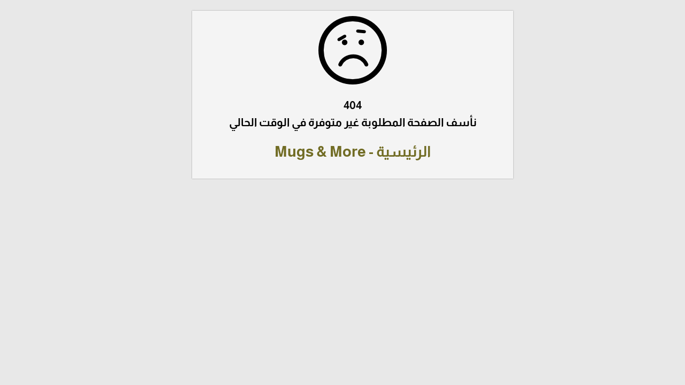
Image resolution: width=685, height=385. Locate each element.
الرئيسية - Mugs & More (342, 151)
